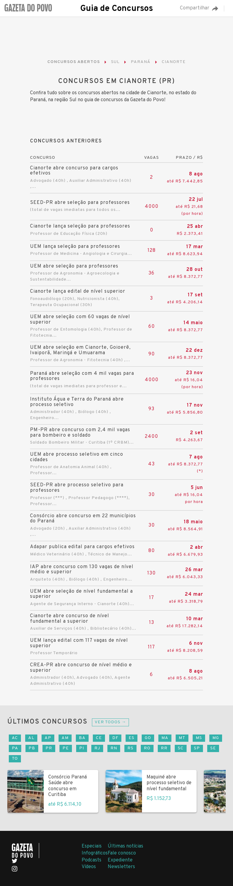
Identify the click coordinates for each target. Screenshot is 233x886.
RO (147, 748)
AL (31, 738)
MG (215, 738)
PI (81, 748)
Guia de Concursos (116, 9)
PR (49, 748)
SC (181, 748)
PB (32, 748)
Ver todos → (110, 722)
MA (164, 738)
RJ (97, 748)
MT (182, 738)
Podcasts (91, 860)
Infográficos (95, 853)
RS (130, 748)
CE (99, 738)
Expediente (120, 860)
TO (15, 758)
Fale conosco (122, 853)
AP (48, 738)
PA (15, 748)
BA (82, 738)
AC (15, 738)
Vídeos (89, 867)
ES (131, 738)
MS (199, 738)
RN (113, 748)
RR (164, 748)
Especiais (92, 846)
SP (197, 748)
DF (115, 738)
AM (65, 738)
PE (65, 748)
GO (148, 738)
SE (213, 748)
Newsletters (121, 867)
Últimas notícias (125, 846)
